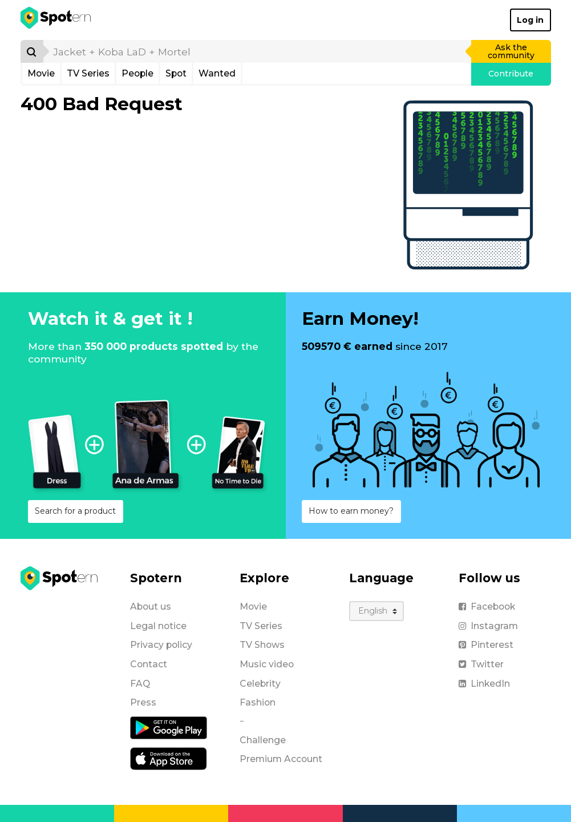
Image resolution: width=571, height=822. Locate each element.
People (137, 73)
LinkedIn (484, 683)
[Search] (32, 51)
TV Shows (262, 644)
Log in (530, 20)
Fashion (258, 702)
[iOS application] (168, 758)
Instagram (488, 625)
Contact (148, 664)
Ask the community (511, 51)
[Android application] (168, 727)
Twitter (481, 664)
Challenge (263, 740)
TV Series (88, 73)
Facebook (487, 606)
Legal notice (158, 625)
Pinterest (486, 644)
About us (150, 606)
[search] (257, 51)
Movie (41, 73)
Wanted (217, 73)
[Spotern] (57, 20)
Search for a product (75, 511)
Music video (267, 664)
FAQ (140, 683)
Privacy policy (161, 644)
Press (143, 702)
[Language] (376, 611)
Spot (176, 73)
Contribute (510, 73)
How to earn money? (351, 511)
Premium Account (281, 759)
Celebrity (260, 683)
